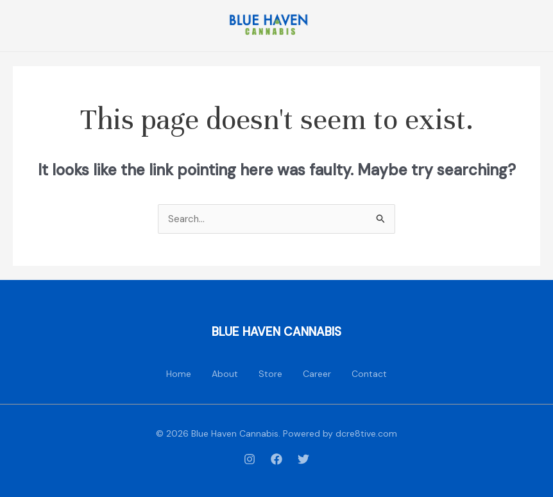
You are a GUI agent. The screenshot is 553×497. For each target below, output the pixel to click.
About (225, 373)
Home (178, 373)
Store (270, 373)
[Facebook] (276, 459)
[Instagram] (249, 459)
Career (317, 373)
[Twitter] (303, 459)
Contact (369, 373)
